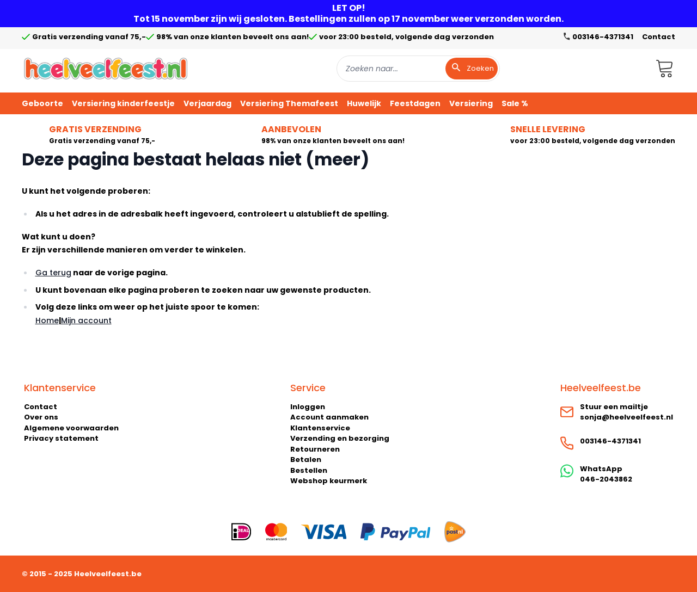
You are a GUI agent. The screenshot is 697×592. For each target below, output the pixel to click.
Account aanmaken (329, 417)
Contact (658, 37)
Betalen (305, 459)
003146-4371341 (610, 441)
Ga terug (53, 272)
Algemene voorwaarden (71, 428)
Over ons (41, 417)
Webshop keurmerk (328, 481)
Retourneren (315, 449)
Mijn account (86, 320)
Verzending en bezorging (339, 438)
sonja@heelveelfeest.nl (626, 417)
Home (47, 320)
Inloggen (307, 407)
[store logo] (105, 68)
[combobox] (418, 68)
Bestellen (308, 470)
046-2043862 (606, 479)
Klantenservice (320, 428)
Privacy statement (61, 438)
